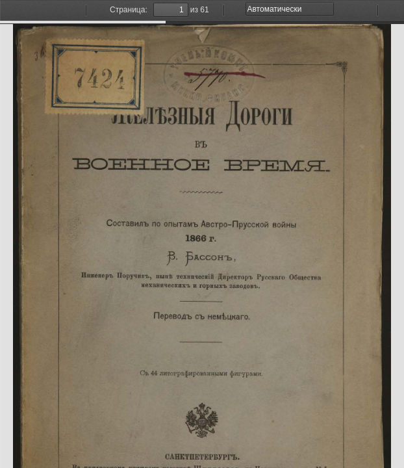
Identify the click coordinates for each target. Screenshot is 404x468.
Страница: (128, 9)
